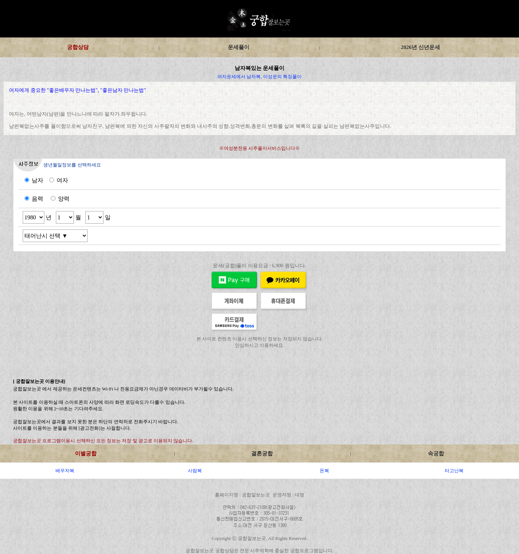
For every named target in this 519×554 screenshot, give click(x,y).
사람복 (195, 470)
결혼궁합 (262, 453)
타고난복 (454, 470)
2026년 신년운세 (420, 47)
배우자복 (65, 470)
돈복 (324, 470)
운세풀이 (238, 47)
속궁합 (436, 453)
